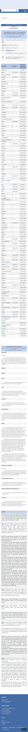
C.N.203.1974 (15, 613)
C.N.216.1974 (9, 516)
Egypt (3, 145)
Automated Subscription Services (8, 707)
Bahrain (3, 85)
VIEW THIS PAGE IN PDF (26, 14)
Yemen (3, 330)
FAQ (2, 719)
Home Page (10, 5)
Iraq (2, 183)
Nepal (3, 231)
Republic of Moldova (6, 261)
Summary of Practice (6, 713)
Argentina (4, 76)
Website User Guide (6, 721)
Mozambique (4, 227)
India (3, 177)
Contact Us (24, 1)
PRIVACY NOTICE (20, 727)
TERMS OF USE (5, 728)
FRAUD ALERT (12, 727)
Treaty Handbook (5, 709)
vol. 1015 (21, 52)
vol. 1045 (4, 640)
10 (5, 398)
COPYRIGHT (4, 727)
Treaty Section (5, 699)
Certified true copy (10, 50)
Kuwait (3, 193)
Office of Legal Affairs (6, 701)
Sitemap (3, 723)
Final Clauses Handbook (6, 711)
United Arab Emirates (6, 316)
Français (19, 1)
